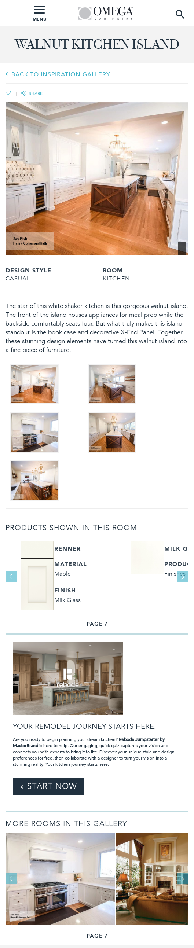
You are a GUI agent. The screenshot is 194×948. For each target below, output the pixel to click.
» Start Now (48, 786)
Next (182, 576)
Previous (11, 576)
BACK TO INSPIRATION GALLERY (60, 74)
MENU (40, 14)
